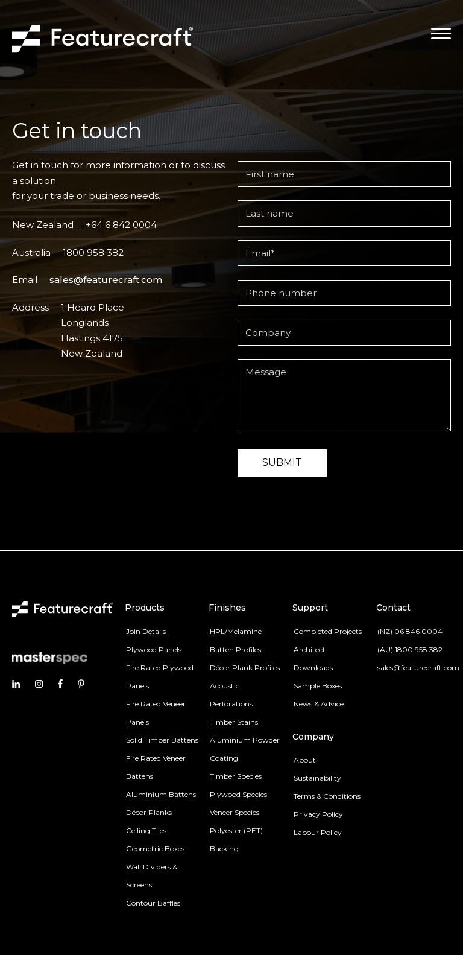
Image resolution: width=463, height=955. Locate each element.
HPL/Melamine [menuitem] (236, 631)
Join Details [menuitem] (146, 631)
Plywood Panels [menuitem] (153, 649)
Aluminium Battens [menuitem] (161, 794)
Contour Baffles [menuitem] (153, 902)
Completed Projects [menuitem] (328, 631)
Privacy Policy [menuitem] (318, 814)
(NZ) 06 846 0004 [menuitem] (410, 631)
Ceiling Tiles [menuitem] (146, 830)
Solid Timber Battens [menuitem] (162, 739)
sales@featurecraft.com (105, 279)
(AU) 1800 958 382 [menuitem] (410, 649)
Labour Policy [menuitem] (318, 832)
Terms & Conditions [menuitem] (327, 796)
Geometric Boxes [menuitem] (155, 848)
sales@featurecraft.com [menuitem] (418, 667)
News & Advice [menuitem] (319, 703)
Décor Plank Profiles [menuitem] (245, 667)
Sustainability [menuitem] (317, 777)
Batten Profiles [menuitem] (235, 649)
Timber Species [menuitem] (236, 776)
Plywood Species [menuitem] (238, 794)
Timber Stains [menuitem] (234, 721)
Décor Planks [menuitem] (149, 812)
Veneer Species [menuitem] (234, 812)
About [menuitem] (305, 759)
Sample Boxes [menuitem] (318, 685)
